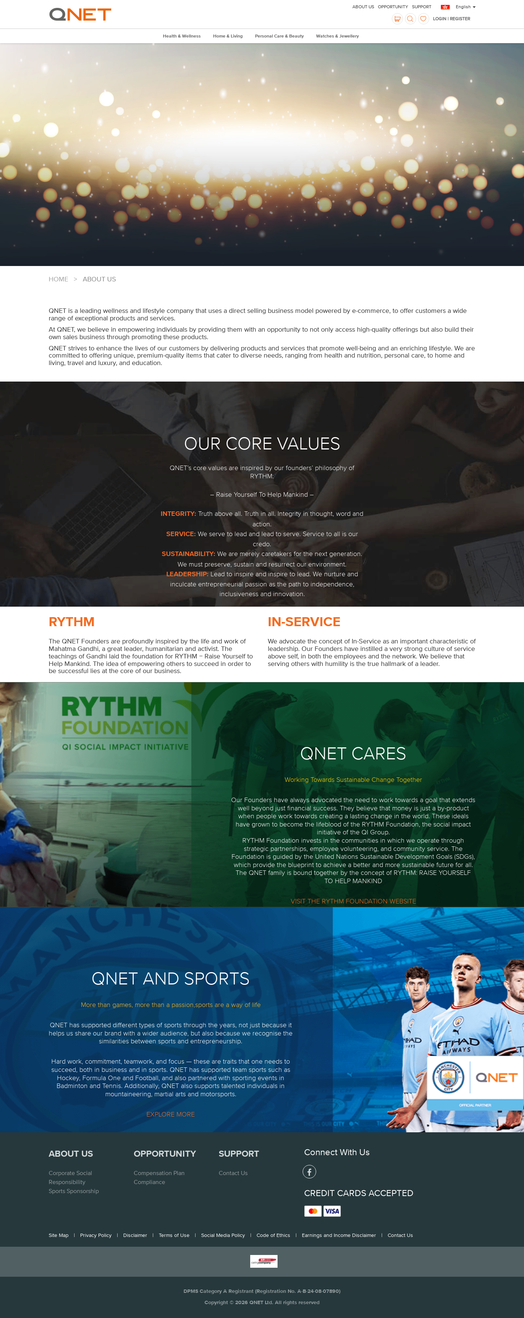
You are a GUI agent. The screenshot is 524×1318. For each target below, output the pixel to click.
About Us (363, 6)
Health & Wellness (182, 36)
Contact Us (233, 1172)
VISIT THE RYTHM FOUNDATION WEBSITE (353, 901)
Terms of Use (174, 1235)
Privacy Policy (96, 1235)
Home (58, 279)
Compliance (149, 1181)
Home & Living (228, 36)
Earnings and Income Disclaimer (339, 1235)
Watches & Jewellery (337, 36)
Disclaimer (135, 1235)
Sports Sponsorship (74, 1190)
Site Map (59, 1235)
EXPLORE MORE (170, 1114)
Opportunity (393, 6)
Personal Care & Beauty (279, 36)
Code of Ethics (273, 1235)
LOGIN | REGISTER (451, 18)
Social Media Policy (223, 1235)
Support (421, 6)
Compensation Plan (159, 1172)
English (466, 6)
